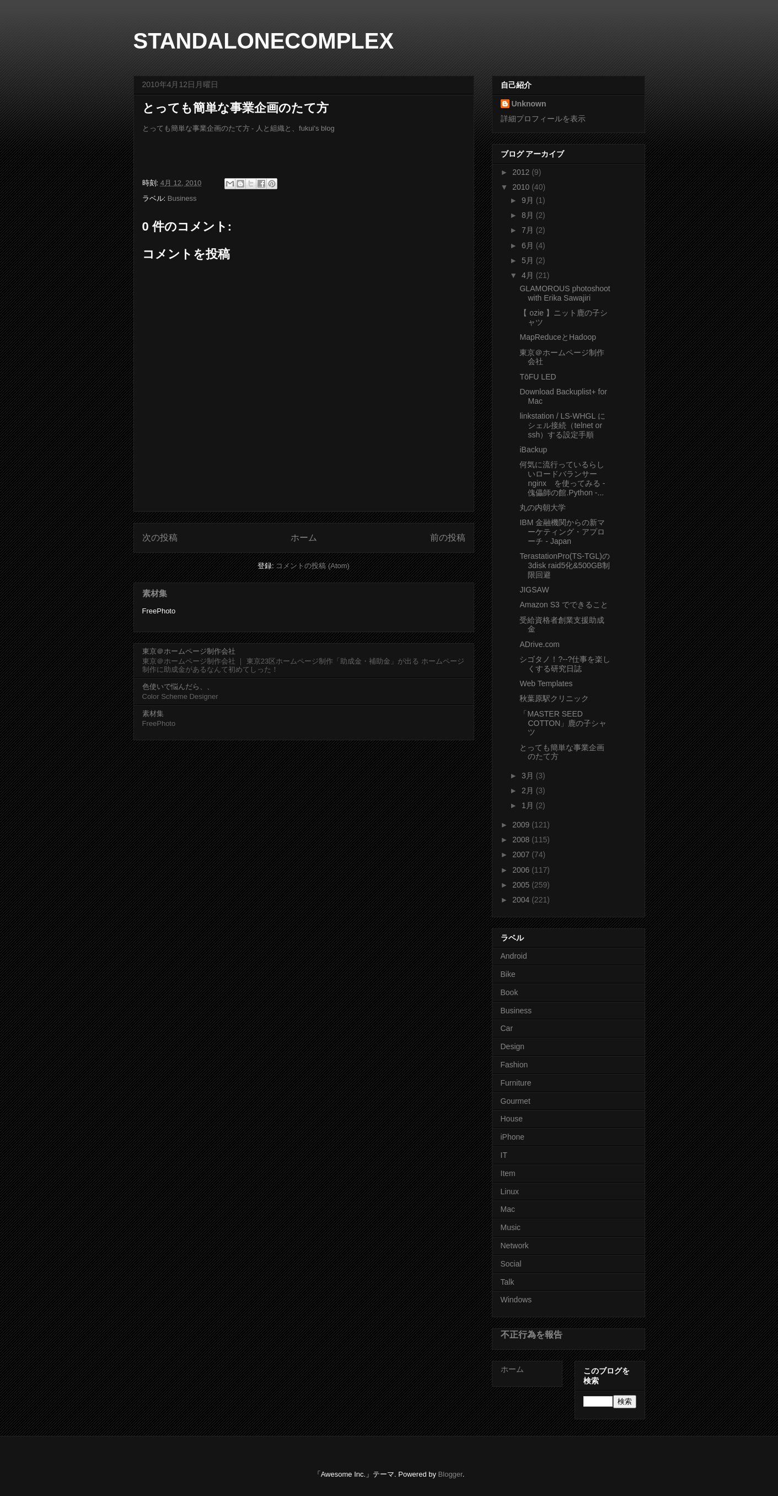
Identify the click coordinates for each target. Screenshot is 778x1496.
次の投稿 (160, 537)
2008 (522, 839)
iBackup (533, 449)
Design (513, 1046)
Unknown (529, 103)
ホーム (304, 537)
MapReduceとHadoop (557, 337)
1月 (529, 805)
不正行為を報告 (531, 1334)
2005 (522, 884)
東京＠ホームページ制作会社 (188, 651)
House (512, 1118)
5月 (529, 260)
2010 (522, 187)
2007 (522, 854)
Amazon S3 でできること (563, 604)
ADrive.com (539, 644)
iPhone (513, 1136)
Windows (516, 1299)
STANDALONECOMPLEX (263, 41)
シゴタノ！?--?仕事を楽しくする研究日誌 (564, 664)
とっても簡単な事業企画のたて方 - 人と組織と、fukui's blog (238, 128)
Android (514, 956)
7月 (529, 230)
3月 (529, 775)
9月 (529, 200)
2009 (522, 824)
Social (511, 1263)
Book (509, 992)
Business (182, 198)
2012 (522, 172)
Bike (508, 974)
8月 (529, 215)
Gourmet (515, 1101)
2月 (529, 790)
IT (504, 1155)
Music (511, 1227)
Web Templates (545, 683)
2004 (522, 899)
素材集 (154, 593)
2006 (522, 869)
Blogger (450, 1474)
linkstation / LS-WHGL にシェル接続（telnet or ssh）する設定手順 (562, 425)
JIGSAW (534, 589)
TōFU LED (537, 376)
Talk (507, 1282)
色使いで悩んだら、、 (178, 686)
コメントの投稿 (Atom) (313, 566)
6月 (529, 245)
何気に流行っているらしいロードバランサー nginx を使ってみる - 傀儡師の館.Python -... (562, 478)
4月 (529, 275)
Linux (510, 1191)
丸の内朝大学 (542, 507)
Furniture (516, 1082)
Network (515, 1245)
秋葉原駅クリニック (554, 698)
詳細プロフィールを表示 (543, 118)
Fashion (514, 1064)
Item (508, 1173)
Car (507, 1028)
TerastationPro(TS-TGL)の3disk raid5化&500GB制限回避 (564, 565)
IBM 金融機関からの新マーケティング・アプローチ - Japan (562, 532)
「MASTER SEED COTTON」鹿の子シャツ (563, 723)
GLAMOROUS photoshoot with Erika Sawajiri (564, 293)
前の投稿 (447, 537)
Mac (508, 1209)
